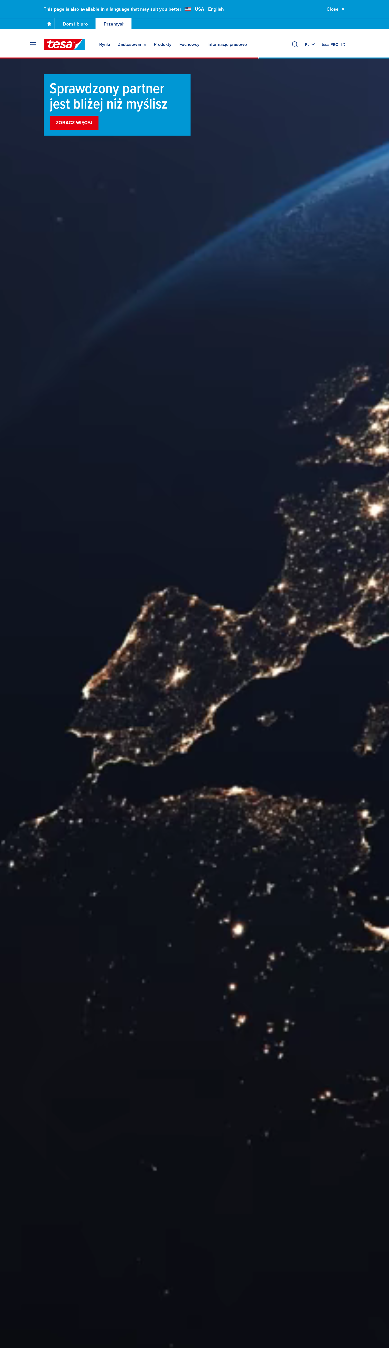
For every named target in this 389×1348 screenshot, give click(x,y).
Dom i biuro (75, 24)
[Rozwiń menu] (33, 44)
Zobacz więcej (74, 122)
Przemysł (114, 24)
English (216, 9)
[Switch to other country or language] (310, 44)
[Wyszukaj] (295, 44)
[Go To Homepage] (49, 23)
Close (335, 9)
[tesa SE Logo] (64, 44)
